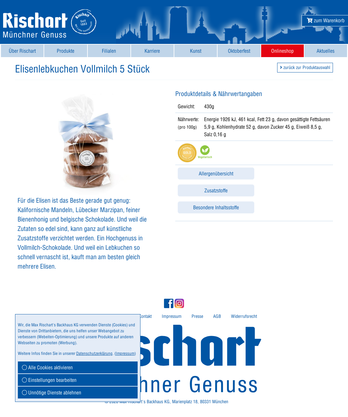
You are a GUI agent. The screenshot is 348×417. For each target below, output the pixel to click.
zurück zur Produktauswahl (305, 67)
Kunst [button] (195, 51)
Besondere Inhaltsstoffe (216, 207)
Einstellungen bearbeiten (49, 380)
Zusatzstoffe (216, 190)
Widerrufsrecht (244, 316)
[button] (326, 20)
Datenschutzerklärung (94, 353)
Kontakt (145, 316)
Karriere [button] (152, 51)
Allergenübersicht (216, 173)
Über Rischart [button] (22, 51)
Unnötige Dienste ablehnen (51, 392)
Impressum (172, 316)
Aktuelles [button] (326, 51)
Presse (197, 316)
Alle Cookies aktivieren (47, 367)
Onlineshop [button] (282, 51)
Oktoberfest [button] (239, 51)
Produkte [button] (65, 51)
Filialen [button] (109, 51)
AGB (217, 316)
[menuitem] (22, 51)
